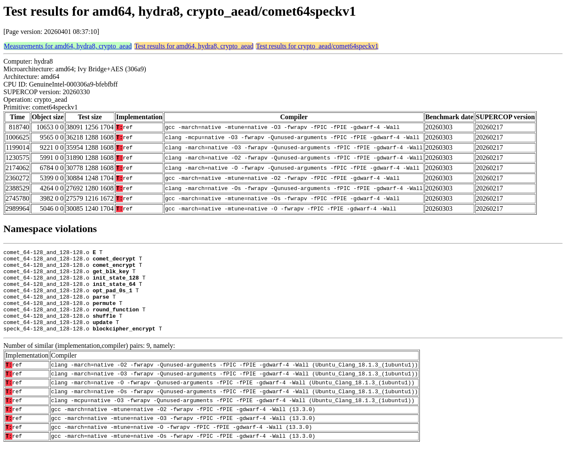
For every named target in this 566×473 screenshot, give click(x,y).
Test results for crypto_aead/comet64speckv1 (317, 46)
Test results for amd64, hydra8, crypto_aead (193, 46)
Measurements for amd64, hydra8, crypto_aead (68, 46)
